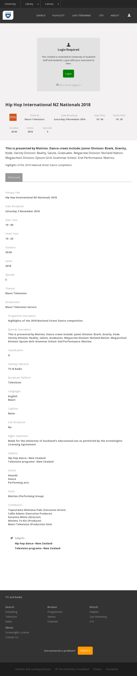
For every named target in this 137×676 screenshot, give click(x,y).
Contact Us (11, 637)
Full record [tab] (14, 177)
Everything (11, 612)
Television (11, 616)
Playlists (59, 15)
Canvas (49, 4)
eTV (102, 15)
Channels (52, 621)
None (11, 413)
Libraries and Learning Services (33, 669)
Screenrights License (17, 632)
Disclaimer (112, 669)
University (10, 4)
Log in (68, 73)
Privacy (97, 669)
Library (29, 4)
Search (40, 15)
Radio (8, 621)
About (115, 15)
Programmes (55, 612)
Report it (85, 650)
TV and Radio (13, 597)
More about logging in (68, 85)
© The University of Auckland (72, 669)
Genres (51, 616)
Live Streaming (81, 15)
